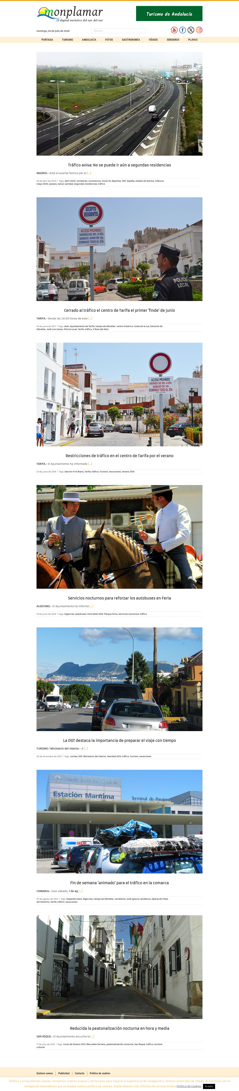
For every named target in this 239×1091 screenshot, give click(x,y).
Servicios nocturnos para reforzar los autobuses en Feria (119, 598)
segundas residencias (85, 184)
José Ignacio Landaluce (138, 899)
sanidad (69, 184)
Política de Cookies (189, 1086)
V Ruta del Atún (101, 329)
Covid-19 (106, 181)
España (130, 181)
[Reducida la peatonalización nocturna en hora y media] (119, 967)
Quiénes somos (45, 1073)
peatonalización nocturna (119, 1044)
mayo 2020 (42, 184)
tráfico (101, 184)
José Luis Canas (55, 329)
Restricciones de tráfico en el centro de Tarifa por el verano (119, 456)
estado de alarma (144, 181)
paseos (53, 184)
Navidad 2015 (114, 756)
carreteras (81, 181)
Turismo (104, 471)
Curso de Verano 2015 (74, 1044)
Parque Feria (110, 614)
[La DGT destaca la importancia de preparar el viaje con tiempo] (119, 679)
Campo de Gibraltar (105, 326)
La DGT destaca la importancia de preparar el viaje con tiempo (119, 740)
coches (74, 756)
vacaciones (115, 471)
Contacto (79, 1073)
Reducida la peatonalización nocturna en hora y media (119, 1028)
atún (66, 326)
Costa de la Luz (141, 326)
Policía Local (70, 329)
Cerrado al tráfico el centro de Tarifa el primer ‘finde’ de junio (119, 310)
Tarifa (81, 329)
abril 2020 (70, 181)
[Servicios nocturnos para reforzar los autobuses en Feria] (119, 537)
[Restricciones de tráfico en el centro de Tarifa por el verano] (119, 394)
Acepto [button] (209, 1086)
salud (61, 184)
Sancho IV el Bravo (74, 471)
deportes (116, 181)
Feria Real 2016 (95, 614)
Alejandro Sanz (74, 899)
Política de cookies (100, 1073)
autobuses (80, 614)
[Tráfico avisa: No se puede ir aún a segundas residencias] (119, 104)
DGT (124, 181)
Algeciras (69, 614)
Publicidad (64, 1073)
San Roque (139, 1044)
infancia (159, 181)
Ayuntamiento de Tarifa (82, 326)
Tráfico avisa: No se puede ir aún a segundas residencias (119, 165)
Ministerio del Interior (94, 756)
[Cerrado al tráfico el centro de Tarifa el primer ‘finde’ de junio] (119, 249)
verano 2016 (128, 471)
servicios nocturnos (128, 614)
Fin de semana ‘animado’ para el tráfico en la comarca (119, 883)
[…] (89, 173)
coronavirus (94, 181)
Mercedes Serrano (95, 1044)
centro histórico (124, 326)
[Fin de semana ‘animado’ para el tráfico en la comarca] (119, 821)
